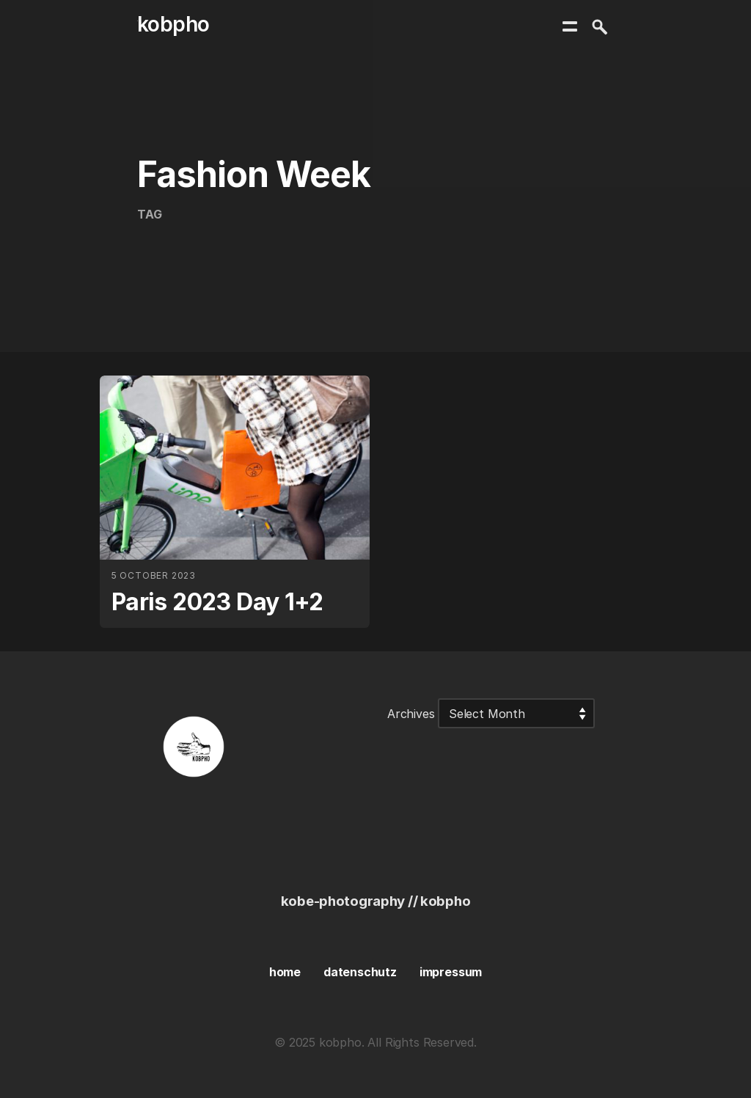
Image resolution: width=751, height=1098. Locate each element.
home (285, 972)
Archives (411, 713)
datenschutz (360, 972)
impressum (451, 972)
